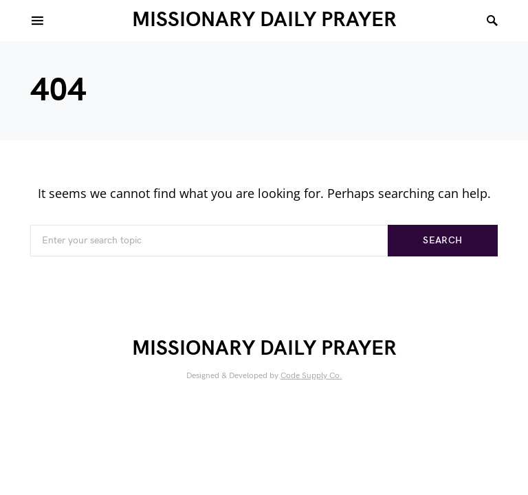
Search (442, 240)
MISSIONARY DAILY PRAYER (264, 20)
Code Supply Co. (311, 376)
